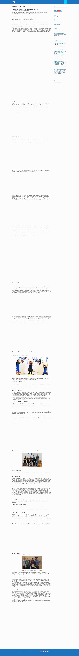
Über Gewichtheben (57, 24)
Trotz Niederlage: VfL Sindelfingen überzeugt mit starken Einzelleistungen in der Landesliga (60, 62)
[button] (65, 2)
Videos (55, 20)
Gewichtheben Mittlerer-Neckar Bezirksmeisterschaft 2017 (25, 9)
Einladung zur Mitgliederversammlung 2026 (60, 43)
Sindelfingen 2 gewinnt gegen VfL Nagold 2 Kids (23, 351)
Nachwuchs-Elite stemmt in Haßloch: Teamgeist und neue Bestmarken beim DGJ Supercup (60, 34)
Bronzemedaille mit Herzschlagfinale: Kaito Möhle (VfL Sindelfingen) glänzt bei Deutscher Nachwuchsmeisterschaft (60, 58)
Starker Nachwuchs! (16, 553)
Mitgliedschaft (56, 16)
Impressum (55, 28)
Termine (55, 15)
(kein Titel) (55, 64)
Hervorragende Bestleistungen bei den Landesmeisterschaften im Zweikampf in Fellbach (59, 72)
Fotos (54, 19)
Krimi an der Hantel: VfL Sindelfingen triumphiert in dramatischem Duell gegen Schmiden (59, 46)
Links (54, 25)
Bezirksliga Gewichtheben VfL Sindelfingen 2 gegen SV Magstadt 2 (27, 450)
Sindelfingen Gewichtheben (25, 10)
